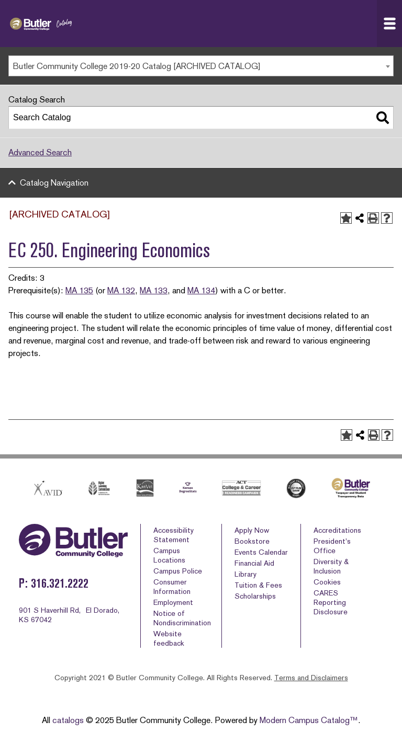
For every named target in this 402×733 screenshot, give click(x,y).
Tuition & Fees (258, 585)
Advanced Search (40, 152)
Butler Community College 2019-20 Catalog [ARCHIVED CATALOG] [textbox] (137, 66)
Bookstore (252, 541)
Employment (173, 602)
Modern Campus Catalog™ (309, 720)
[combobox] (201, 65)
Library (245, 574)
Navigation (392, 23)
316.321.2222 (59, 583)
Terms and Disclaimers (311, 677)
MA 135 (79, 290)
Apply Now (251, 530)
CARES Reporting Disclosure (331, 602)
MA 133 (154, 290)
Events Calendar (261, 552)
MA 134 (201, 290)
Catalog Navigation (54, 183)
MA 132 (121, 290)
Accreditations (337, 530)
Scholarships (255, 596)
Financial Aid (254, 563)
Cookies (327, 582)
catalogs (68, 720)
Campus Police (177, 571)
